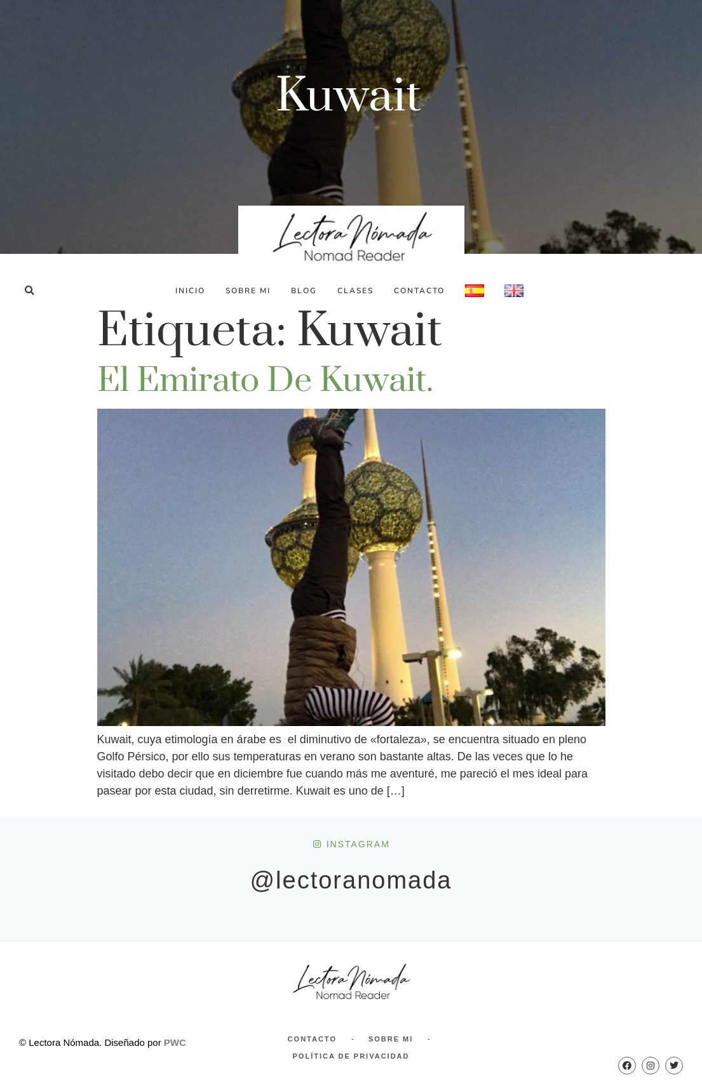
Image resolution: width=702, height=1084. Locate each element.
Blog (304, 291)
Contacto (419, 291)
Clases (355, 291)
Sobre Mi (248, 291)
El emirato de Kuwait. (265, 380)
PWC (175, 1042)
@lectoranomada (351, 880)
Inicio (190, 291)
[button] (29, 290)
